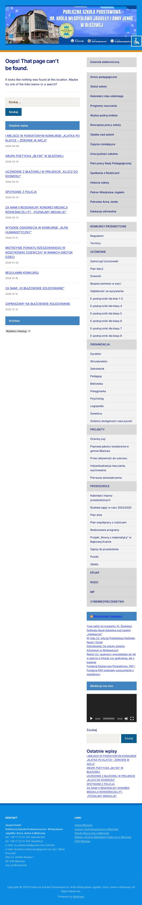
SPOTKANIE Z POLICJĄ (21, 192)
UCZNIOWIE (98, 251)
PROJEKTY (97, 429)
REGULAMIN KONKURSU (22, 272)
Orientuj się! (97, 439)
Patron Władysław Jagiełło (107, 192)
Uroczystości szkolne (104, 154)
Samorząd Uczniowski (104, 261)
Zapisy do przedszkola (104, 549)
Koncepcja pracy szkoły (105, 125)
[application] (112, 708)
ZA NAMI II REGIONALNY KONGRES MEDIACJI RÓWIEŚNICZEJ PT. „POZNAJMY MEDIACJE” (108, 791)
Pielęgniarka (98, 391)
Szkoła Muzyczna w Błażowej (92, 833)
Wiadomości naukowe (107, 616)
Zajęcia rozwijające (102, 144)
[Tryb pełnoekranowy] (132, 718)
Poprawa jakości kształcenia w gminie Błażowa (109, 449)
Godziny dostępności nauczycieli (111, 421)
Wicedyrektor (99, 361)
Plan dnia (96, 515)
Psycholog (97, 398)
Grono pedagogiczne (103, 77)
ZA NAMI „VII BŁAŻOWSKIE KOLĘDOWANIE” (34, 288)
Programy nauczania (103, 105)
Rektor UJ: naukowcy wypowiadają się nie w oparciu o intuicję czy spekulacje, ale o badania (111, 658)
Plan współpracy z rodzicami (108, 522)
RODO (94, 582)
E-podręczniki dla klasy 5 (106, 313)
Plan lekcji (96, 268)
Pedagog (96, 376)
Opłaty (94, 564)
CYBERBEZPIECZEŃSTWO (107, 601)
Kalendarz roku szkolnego (106, 96)
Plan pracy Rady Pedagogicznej (110, 163)
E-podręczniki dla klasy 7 (106, 328)
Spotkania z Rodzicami (104, 173)
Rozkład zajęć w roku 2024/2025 (110, 507)
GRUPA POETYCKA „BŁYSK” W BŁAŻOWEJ (34, 156)
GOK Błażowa (82, 841)
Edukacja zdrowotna (103, 211)
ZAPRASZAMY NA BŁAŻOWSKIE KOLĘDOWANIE (37, 303)
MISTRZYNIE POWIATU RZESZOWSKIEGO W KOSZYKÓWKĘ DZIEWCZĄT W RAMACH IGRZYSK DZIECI (39, 252)
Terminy (95, 243)
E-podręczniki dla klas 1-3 (106, 298)
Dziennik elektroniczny (105, 62)
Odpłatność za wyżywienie (107, 291)
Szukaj (92, 730)
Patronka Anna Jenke (104, 201)
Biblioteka (96, 383)
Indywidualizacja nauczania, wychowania (107, 468)
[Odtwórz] (91, 718)
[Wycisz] (126, 718)
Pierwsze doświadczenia (106, 477)
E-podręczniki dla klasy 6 (106, 321)
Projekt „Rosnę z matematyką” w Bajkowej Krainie (110, 540)
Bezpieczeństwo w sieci (105, 283)
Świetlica (96, 413)
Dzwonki (95, 276)
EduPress (78, 896)
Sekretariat (97, 368)
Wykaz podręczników (104, 115)
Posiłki (94, 556)
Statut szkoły (98, 86)
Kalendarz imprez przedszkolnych (101, 498)
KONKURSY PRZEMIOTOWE (108, 226)
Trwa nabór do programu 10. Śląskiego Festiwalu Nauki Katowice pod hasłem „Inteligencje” (109, 630)
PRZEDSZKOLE (100, 486)
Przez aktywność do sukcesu (108, 458)
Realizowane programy (104, 530)
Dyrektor (95, 354)
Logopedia (96, 406)
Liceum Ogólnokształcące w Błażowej (96, 829)
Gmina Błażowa (83, 825)
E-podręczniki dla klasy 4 (106, 306)
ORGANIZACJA (100, 344)
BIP (92, 592)
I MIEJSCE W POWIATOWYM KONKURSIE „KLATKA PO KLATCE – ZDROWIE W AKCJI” (111, 759)
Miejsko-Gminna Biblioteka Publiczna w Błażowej (103, 837)
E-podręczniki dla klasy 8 (106, 335)
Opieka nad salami (102, 134)
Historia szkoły (99, 182)
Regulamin (97, 236)
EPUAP (94, 572)
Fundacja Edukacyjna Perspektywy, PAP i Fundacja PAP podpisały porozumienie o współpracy (111, 670)
